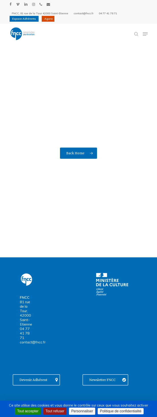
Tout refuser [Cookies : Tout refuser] (54, 411)
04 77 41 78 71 (25, 333)
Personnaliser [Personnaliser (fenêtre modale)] (82, 411)
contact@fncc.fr (32, 342)
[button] (145, 34)
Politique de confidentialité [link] (120, 411)
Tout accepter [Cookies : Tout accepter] (28, 411)
